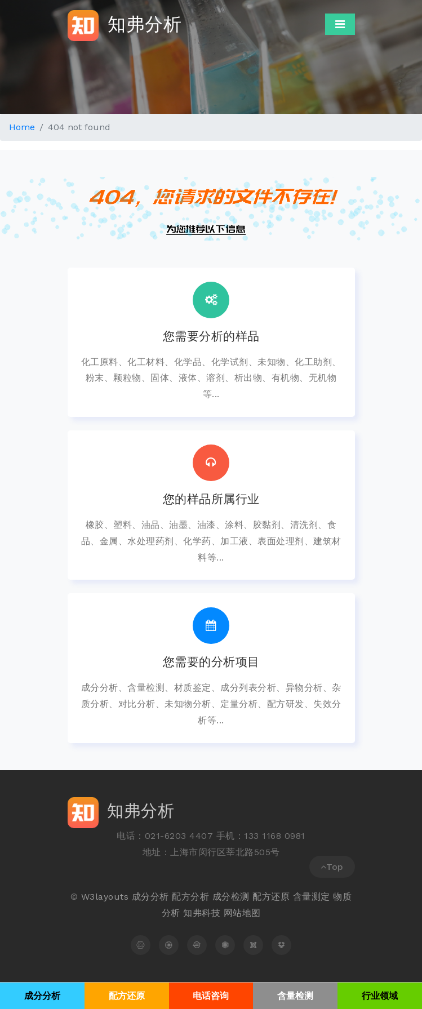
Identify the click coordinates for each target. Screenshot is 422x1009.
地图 (251, 913)
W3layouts (105, 896)
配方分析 (190, 896)
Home (22, 127)
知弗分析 (125, 25)
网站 (233, 913)
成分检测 (231, 896)
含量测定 (311, 896)
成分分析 (150, 896)
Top (332, 866)
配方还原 (271, 896)
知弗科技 (201, 913)
